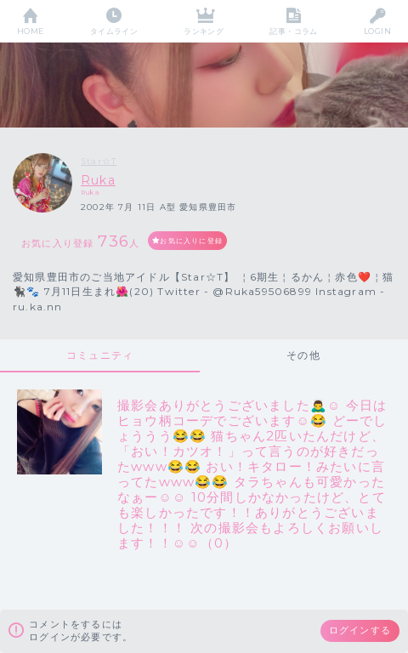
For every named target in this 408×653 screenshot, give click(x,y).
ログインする (360, 630)
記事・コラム (293, 31)
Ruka (98, 180)
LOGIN (377, 31)
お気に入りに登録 (191, 240)
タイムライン (114, 31)
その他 (303, 355)
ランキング (204, 31)
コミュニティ (99, 355)
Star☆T (98, 161)
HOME (30, 31)
